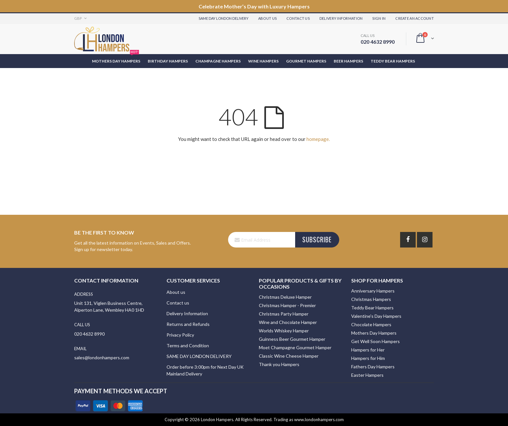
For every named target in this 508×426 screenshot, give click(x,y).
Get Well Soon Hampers (375, 341)
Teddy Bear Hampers (372, 307)
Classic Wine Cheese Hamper (288, 356)
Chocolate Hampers (371, 324)
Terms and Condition (188, 345)
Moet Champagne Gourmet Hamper (295, 347)
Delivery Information (341, 18)
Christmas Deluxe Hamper (285, 297)
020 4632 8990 (378, 42)
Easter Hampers (367, 375)
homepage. (318, 139)
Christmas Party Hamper (283, 314)
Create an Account (414, 18)
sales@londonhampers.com (101, 357)
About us (176, 292)
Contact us (178, 302)
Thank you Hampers (279, 364)
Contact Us (298, 18)
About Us (267, 18)
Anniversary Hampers (373, 291)
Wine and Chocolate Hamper (288, 322)
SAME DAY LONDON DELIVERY (199, 356)
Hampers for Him (368, 358)
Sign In (379, 18)
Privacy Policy (180, 335)
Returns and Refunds (188, 324)
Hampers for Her (368, 349)
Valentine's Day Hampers (376, 316)
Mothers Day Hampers (374, 333)
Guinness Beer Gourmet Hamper (292, 339)
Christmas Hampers (371, 299)
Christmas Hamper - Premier (287, 305)
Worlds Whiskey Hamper (284, 330)
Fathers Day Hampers (373, 366)
